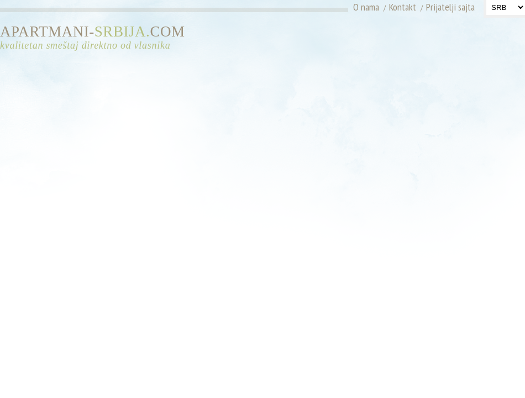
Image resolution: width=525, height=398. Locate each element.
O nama (366, 7)
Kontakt (402, 7)
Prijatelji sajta (450, 7)
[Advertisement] (427, 41)
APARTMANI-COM (96, 38)
